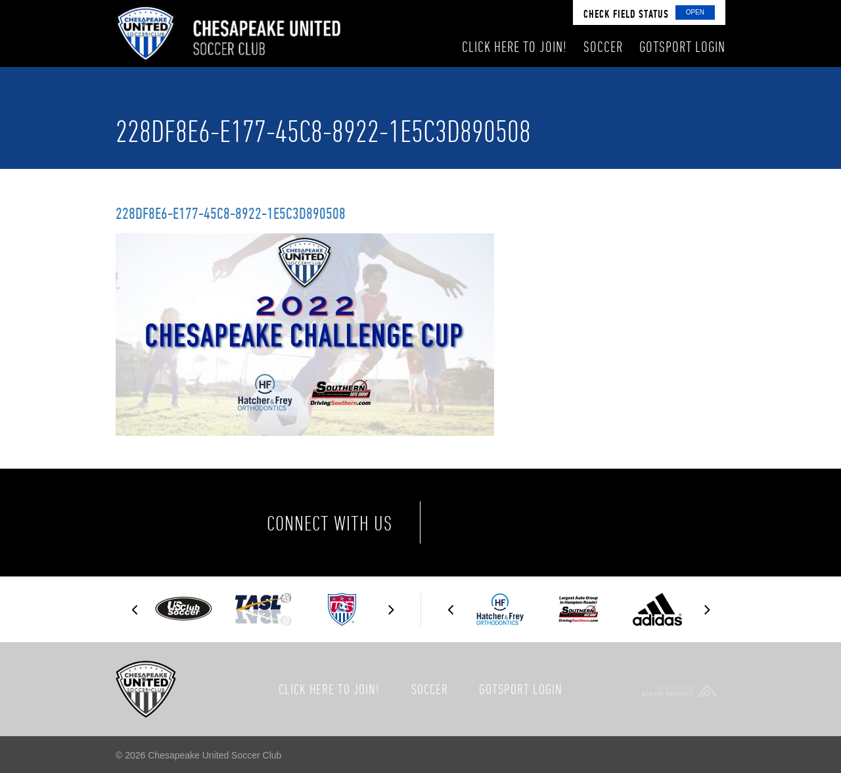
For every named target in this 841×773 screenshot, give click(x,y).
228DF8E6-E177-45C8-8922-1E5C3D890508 (231, 213)
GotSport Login (520, 689)
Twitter (524, 523)
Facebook (469, 523)
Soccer (429, 689)
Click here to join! (329, 689)
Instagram (579, 523)
